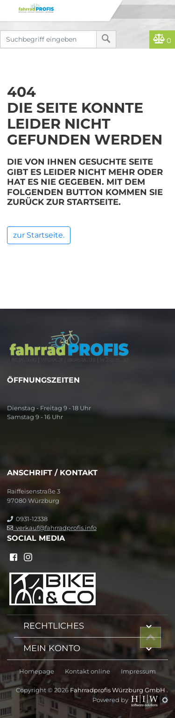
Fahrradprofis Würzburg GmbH (118, 690)
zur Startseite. (38, 235)
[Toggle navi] (8, 7)
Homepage (36, 671)
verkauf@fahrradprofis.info (52, 527)
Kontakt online (87, 671)
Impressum (138, 671)
